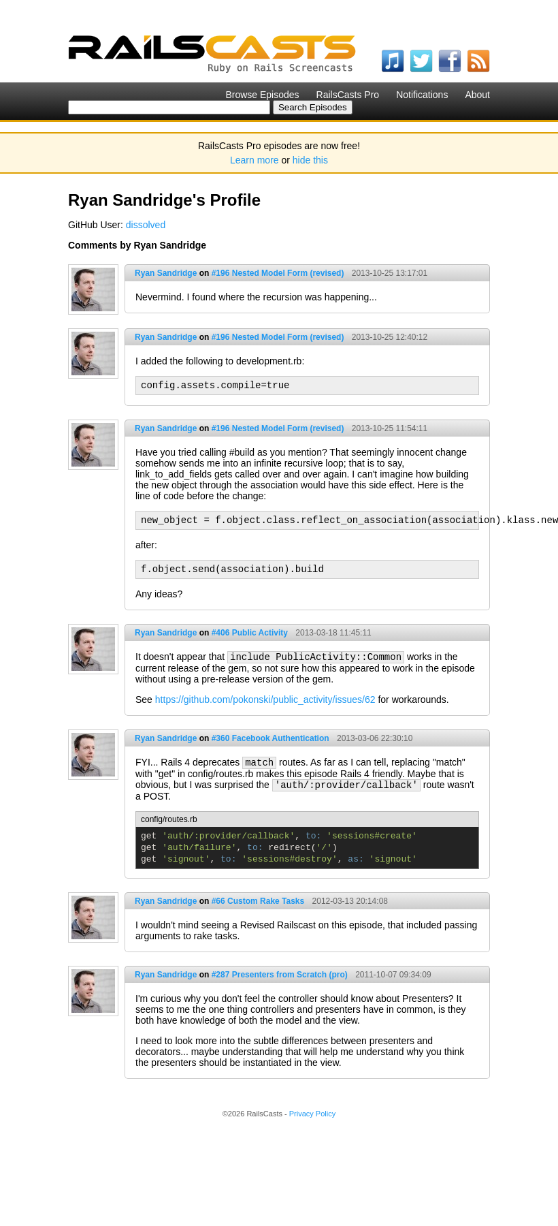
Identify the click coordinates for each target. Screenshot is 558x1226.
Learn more (254, 160)
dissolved (145, 224)
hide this (310, 160)
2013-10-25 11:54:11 (389, 428)
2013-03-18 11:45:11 (333, 633)
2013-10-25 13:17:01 (389, 273)
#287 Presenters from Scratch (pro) (280, 974)
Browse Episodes (262, 94)
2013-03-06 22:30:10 (374, 738)
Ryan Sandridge (166, 273)
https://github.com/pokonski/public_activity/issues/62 (265, 699)
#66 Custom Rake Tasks (258, 901)
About (477, 94)
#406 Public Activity (250, 633)
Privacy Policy (312, 1114)
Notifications (422, 94)
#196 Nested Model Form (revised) (278, 273)
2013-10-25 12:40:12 (389, 337)
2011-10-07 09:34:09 (393, 974)
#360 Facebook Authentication (270, 738)
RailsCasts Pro (348, 94)
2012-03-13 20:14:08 (350, 901)
